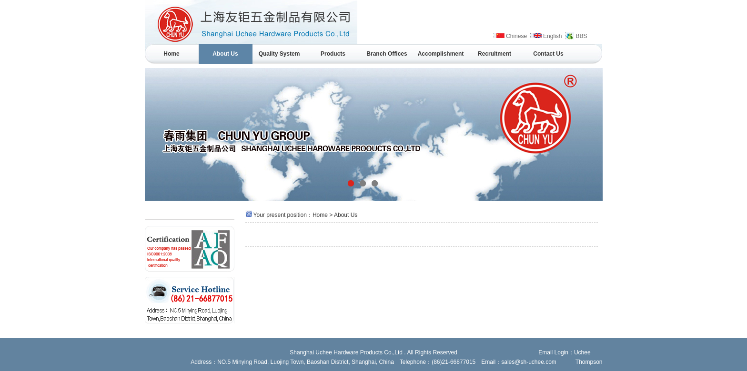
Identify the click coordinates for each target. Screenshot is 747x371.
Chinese (516, 36)
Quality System (279, 53)
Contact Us (548, 53)
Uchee (582, 352)
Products (333, 53)
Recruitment (494, 53)
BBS (581, 36)
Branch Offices (386, 53)
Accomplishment (441, 53)
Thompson (589, 362)
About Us (225, 53)
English (552, 36)
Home (171, 53)
